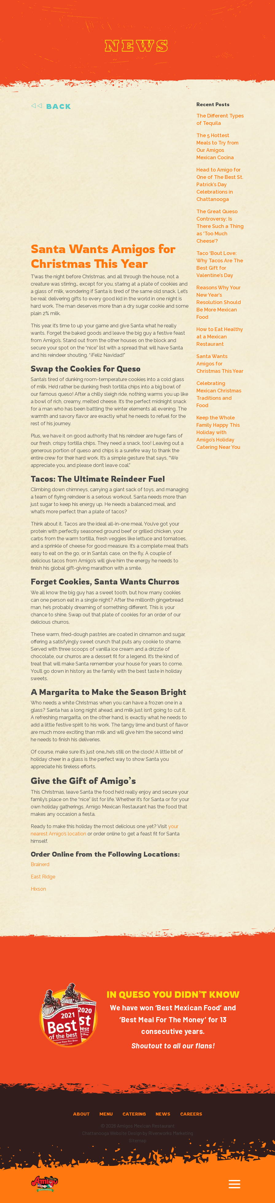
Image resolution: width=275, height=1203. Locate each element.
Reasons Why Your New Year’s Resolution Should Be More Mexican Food (218, 302)
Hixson (38, 889)
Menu (106, 1113)
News (163, 1113)
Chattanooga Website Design (112, 1133)
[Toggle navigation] (234, 1184)
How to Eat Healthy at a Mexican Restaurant (219, 336)
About (81, 1113)
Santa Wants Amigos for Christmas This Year (219, 363)
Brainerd (40, 864)
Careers (191, 1113)
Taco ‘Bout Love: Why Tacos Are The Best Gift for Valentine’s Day (219, 264)
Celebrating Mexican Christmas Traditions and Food (218, 394)
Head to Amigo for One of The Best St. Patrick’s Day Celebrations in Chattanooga (219, 184)
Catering (134, 1113)
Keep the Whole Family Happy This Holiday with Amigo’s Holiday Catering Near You (218, 432)
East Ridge (43, 877)
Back (51, 106)
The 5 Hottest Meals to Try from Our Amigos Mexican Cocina (217, 146)
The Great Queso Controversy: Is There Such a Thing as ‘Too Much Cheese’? (220, 226)
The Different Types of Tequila (220, 119)
